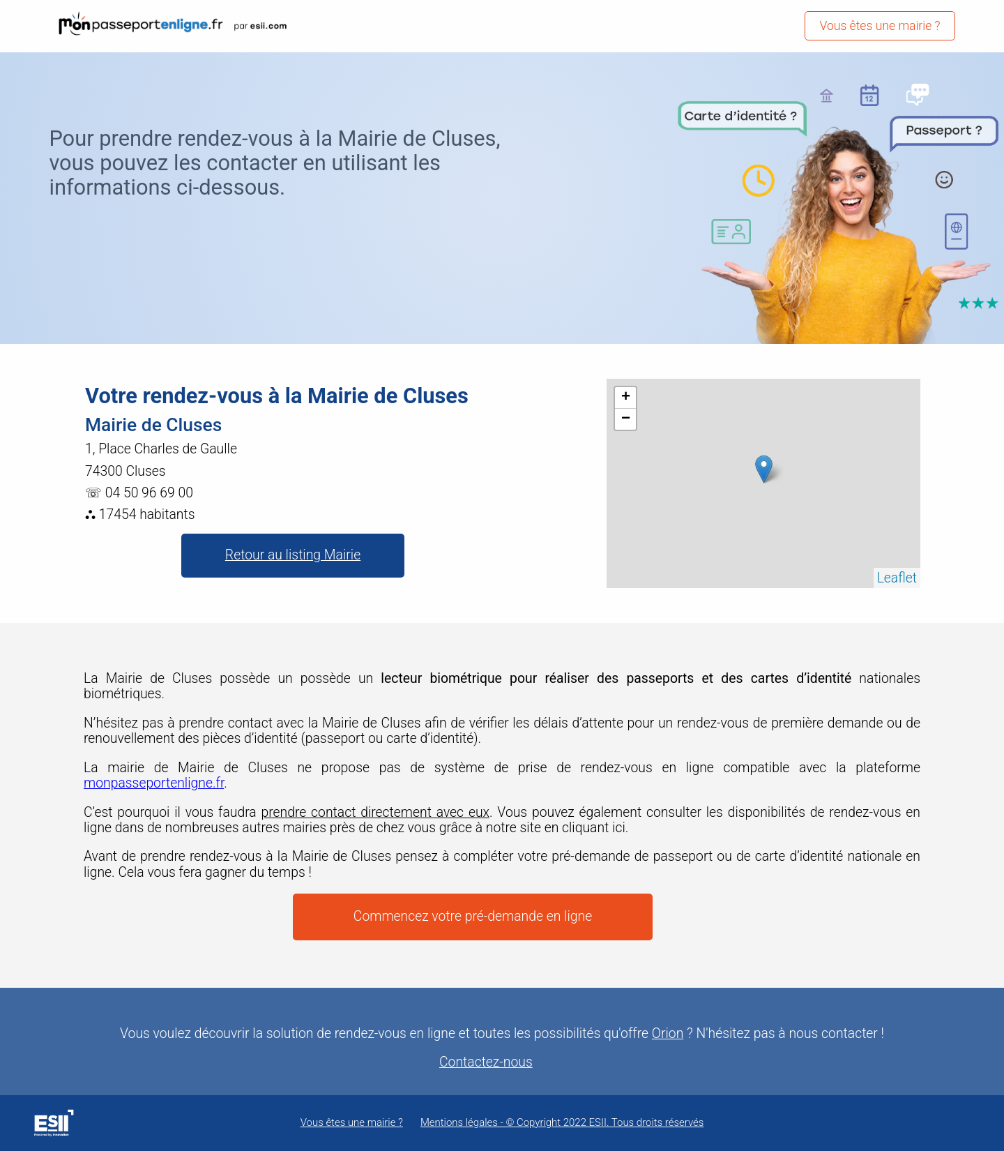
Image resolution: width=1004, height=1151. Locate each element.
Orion (667, 1033)
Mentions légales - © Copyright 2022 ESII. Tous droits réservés (561, 1123)
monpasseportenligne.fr (154, 783)
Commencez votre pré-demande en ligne (472, 916)
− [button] (625, 419)
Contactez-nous (486, 1062)
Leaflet (897, 578)
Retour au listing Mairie (292, 555)
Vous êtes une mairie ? (879, 26)
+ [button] (625, 397)
